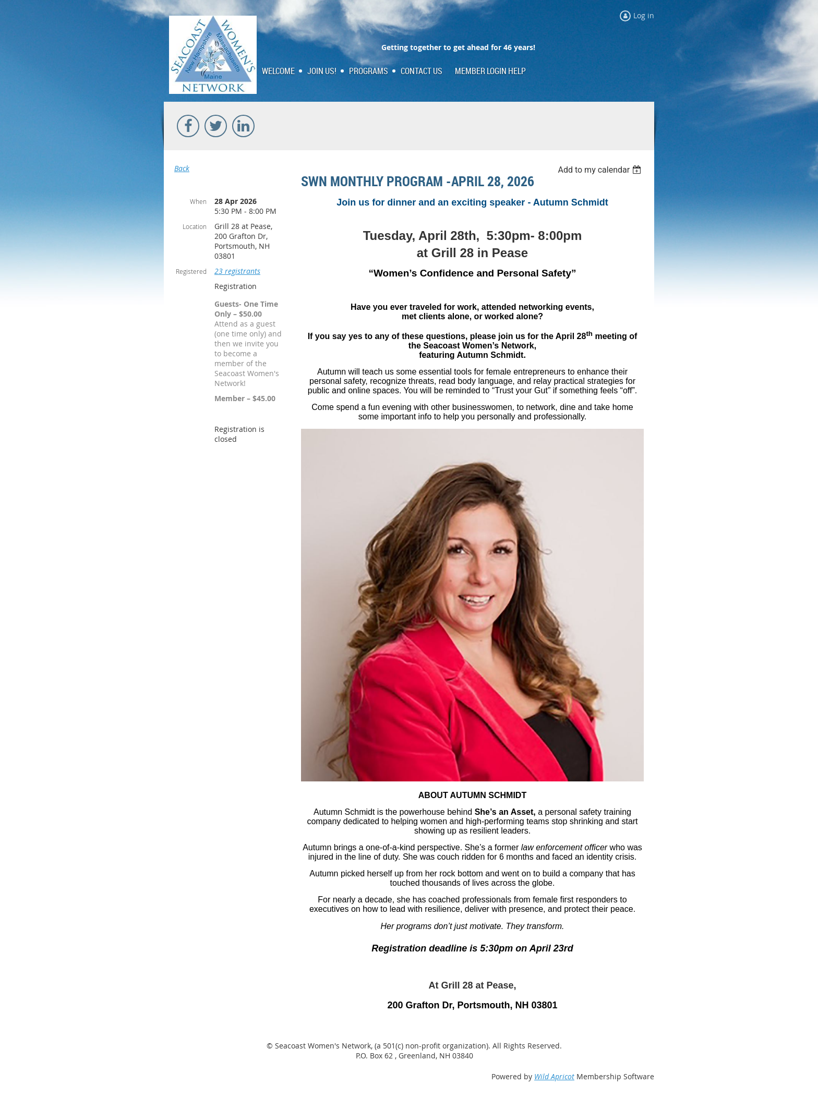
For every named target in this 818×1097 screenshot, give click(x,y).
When (198, 201)
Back (181, 168)
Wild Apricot (554, 1076)
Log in (643, 15)
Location (195, 226)
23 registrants (237, 271)
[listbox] (601, 169)
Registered (191, 271)
